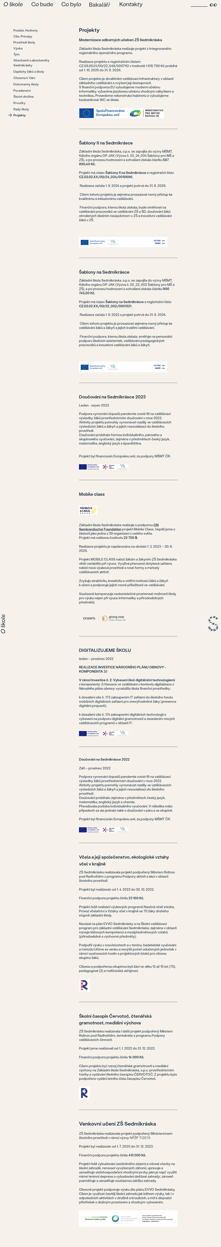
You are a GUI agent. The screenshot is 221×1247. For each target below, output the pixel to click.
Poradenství (22, 90)
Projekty (19, 115)
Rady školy (21, 109)
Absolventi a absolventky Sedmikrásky (31, 62)
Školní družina (23, 96)
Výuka (18, 48)
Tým (16, 54)
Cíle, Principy (22, 36)
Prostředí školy (24, 42)
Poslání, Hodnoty (25, 30)
